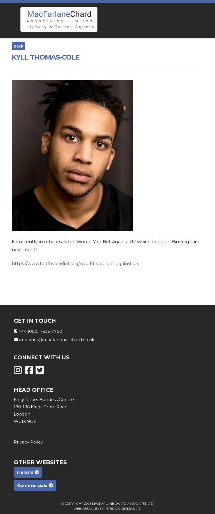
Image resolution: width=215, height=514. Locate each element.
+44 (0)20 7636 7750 (40, 331)
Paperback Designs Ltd (120, 509)
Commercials (35, 485)
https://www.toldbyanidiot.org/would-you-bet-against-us (75, 263)
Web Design (84, 509)
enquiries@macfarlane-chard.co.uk (56, 339)
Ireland (28, 472)
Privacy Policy (28, 442)
